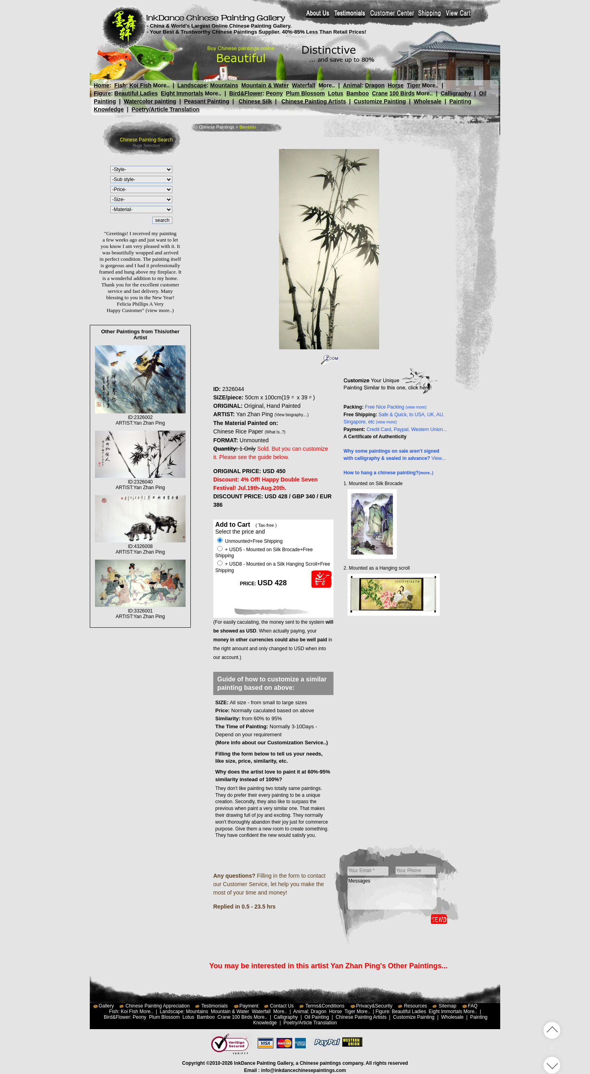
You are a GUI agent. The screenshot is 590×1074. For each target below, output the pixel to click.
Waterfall (303, 85)
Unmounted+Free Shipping (250, 541)
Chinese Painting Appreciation (157, 1006)
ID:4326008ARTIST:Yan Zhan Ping (140, 546)
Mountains (224, 85)
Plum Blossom (305, 93)
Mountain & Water (265, 85)
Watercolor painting (150, 101)
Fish (120, 85)
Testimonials (214, 1006)
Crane (380, 93)
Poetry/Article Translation (165, 109)
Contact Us (282, 1006)
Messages (392, 894)
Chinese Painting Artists (313, 101)
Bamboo (357, 93)
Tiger (413, 85)
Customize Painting (380, 101)
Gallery (106, 1006)
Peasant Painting (206, 101)
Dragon (374, 85)
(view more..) (159, 310)
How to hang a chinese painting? (388, 473)
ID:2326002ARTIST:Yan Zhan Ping (140, 417)
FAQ (472, 1006)
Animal (352, 85)
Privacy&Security (374, 1006)
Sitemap (447, 1006)
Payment (248, 1006)
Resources (415, 1006)
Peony (274, 93)
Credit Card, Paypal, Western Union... (406, 429)
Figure (102, 93)
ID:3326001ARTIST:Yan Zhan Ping (140, 610)
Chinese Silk (255, 101)
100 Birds (402, 93)
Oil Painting (317, 1017)
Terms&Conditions (324, 1006)
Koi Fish (140, 85)
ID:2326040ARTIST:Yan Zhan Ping (140, 482)
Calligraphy (455, 93)
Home (101, 85)
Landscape (192, 85)
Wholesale (427, 101)
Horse (396, 85)
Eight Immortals (182, 93)
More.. (161, 85)
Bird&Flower (246, 93)
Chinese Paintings (216, 127)
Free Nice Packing (395, 407)
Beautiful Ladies (136, 93)
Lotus (335, 93)
